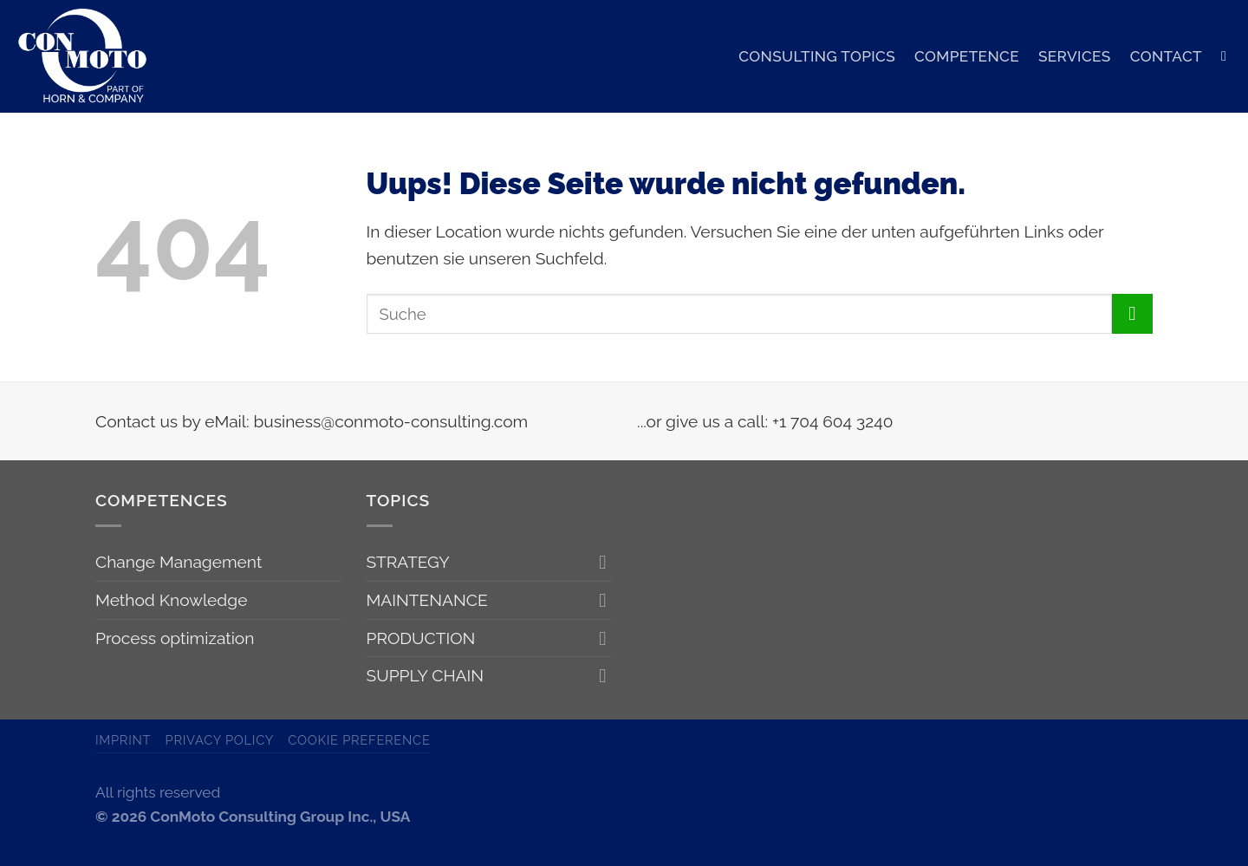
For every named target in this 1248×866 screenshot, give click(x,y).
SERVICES (1074, 56)
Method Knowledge (171, 599)
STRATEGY (408, 561)
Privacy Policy (220, 740)
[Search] (1228, 56)
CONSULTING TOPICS (816, 56)
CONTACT (1166, 56)
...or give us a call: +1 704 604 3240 (765, 421)
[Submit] (1132, 314)
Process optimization (174, 638)
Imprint (123, 740)
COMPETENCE (966, 56)
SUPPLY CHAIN (425, 675)
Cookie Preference (359, 740)
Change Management (178, 561)
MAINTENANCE (427, 599)
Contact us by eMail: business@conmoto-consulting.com (311, 421)
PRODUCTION (421, 638)
